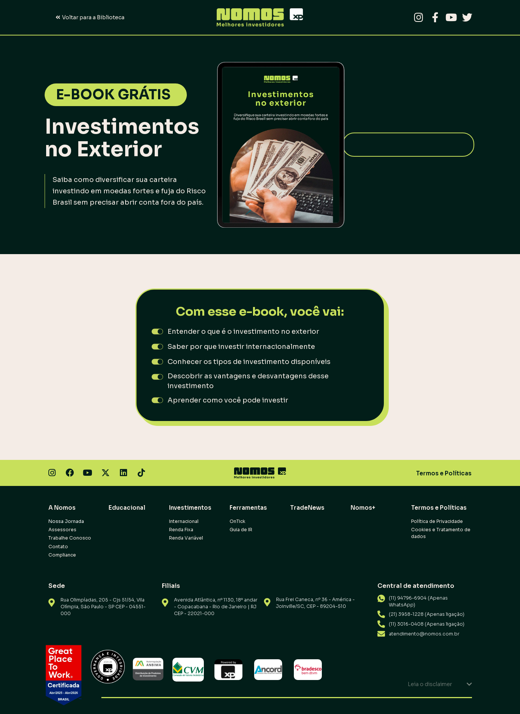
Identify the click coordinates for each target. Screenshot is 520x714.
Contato (58, 545)
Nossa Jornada (66, 520)
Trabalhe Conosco (69, 537)
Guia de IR (241, 528)
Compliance (62, 553)
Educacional (127, 506)
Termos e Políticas (444, 471)
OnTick (237, 520)
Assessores (62, 528)
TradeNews (307, 506)
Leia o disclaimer (430, 682)
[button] (260, 683)
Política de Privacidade (437, 520)
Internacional (184, 520)
